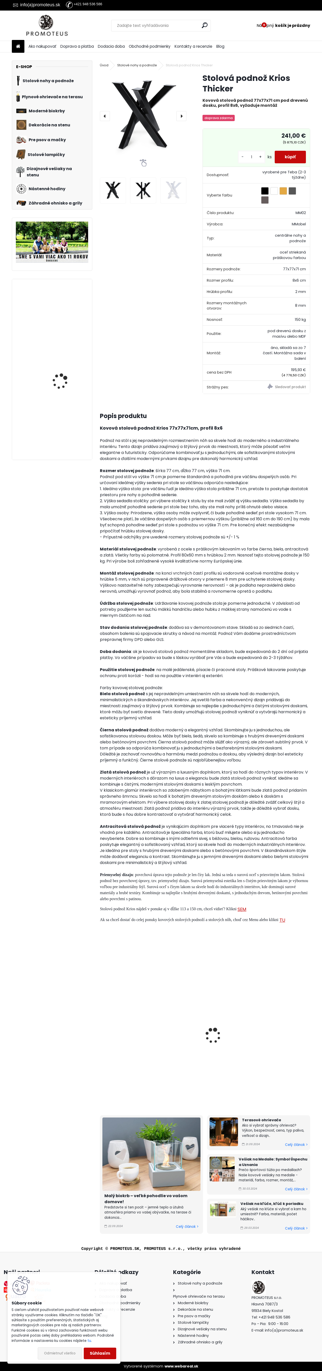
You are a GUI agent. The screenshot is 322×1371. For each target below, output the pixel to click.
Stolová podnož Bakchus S (272, 1043)
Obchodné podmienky (150, 46)
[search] (205, 25)
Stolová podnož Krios (124, 1043)
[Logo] (46, 25)
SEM (241, 909)
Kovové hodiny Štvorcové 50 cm (60, 363)
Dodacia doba (111, 46)
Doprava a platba (77, 46)
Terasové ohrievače (261, 1120)
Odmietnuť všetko (59, 1353)
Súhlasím (100, 1353)
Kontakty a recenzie (193, 46)
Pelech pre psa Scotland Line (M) (66, 411)
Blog (220, 46)
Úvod (104, 65)
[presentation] (105, 116)
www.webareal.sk (181, 1366)
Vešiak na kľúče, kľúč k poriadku (271, 1203)
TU (282, 920)
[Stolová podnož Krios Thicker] (143, 116)
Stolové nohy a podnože (137, 65)
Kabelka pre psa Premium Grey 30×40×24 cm (59, 307)
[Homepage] (18, 46)
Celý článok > (187, 1226)
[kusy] (251, 157)
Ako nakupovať (42, 46)
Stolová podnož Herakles (199, 1043)
